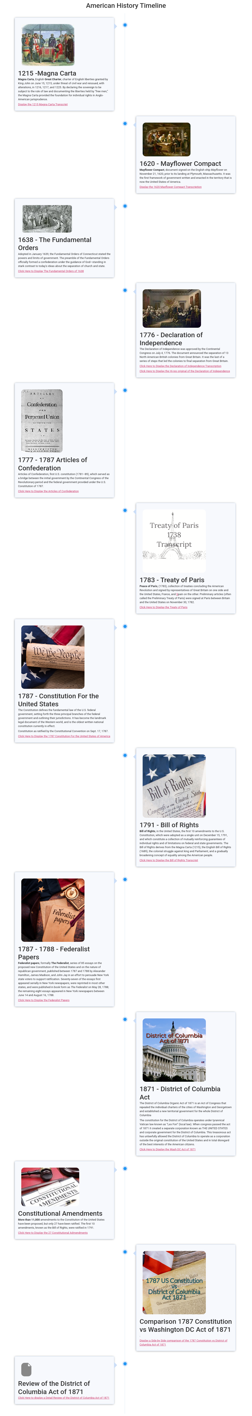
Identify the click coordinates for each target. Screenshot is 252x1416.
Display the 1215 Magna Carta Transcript (43, 104)
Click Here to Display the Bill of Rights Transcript (168, 860)
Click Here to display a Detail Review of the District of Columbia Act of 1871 (63, 1397)
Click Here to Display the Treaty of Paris (163, 607)
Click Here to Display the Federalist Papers (44, 1000)
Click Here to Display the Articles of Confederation (48, 491)
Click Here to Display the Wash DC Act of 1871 (167, 1149)
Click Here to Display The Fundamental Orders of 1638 (51, 271)
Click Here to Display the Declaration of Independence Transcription (180, 366)
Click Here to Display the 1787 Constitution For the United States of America (64, 736)
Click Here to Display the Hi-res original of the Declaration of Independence (184, 371)
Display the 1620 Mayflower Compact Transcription (170, 186)
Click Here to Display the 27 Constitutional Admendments (53, 1232)
